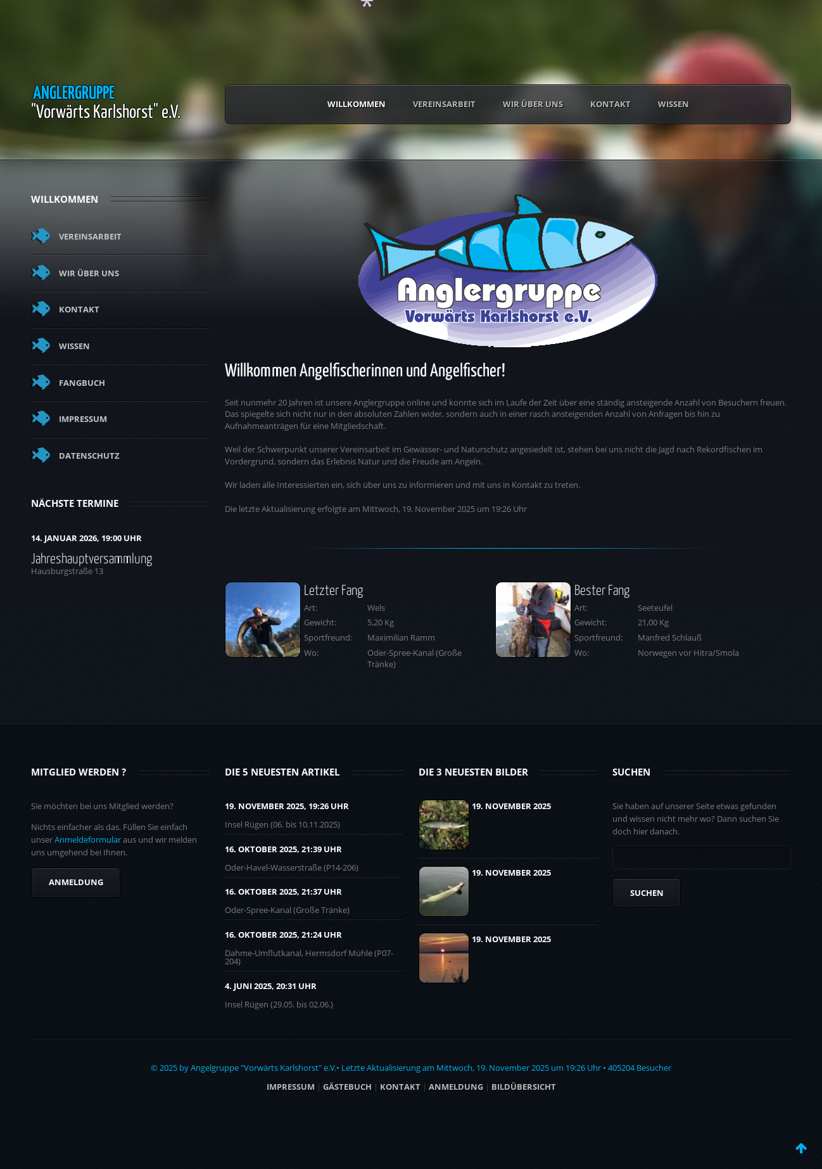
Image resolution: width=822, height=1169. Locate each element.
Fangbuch (82, 382)
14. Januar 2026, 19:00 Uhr (86, 538)
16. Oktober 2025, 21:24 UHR (283, 934)
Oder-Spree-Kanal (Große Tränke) (287, 910)
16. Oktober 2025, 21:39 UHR (283, 849)
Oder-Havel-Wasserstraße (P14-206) (291, 867)
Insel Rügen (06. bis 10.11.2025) (282, 824)
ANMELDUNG (456, 1086)
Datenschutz (89, 455)
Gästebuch (347, 1086)
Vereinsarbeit (444, 104)
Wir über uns (533, 104)
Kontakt (610, 104)
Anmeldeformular (87, 839)
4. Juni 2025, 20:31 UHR (271, 986)
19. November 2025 (511, 806)
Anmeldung (76, 882)
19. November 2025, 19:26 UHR (287, 806)
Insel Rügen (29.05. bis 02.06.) (279, 1004)
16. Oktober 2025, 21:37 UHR (283, 891)
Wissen (673, 104)
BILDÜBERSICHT (523, 1086)
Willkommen (356, 104)
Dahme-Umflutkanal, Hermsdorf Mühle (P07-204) (309, 957)
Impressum (83, 419)
